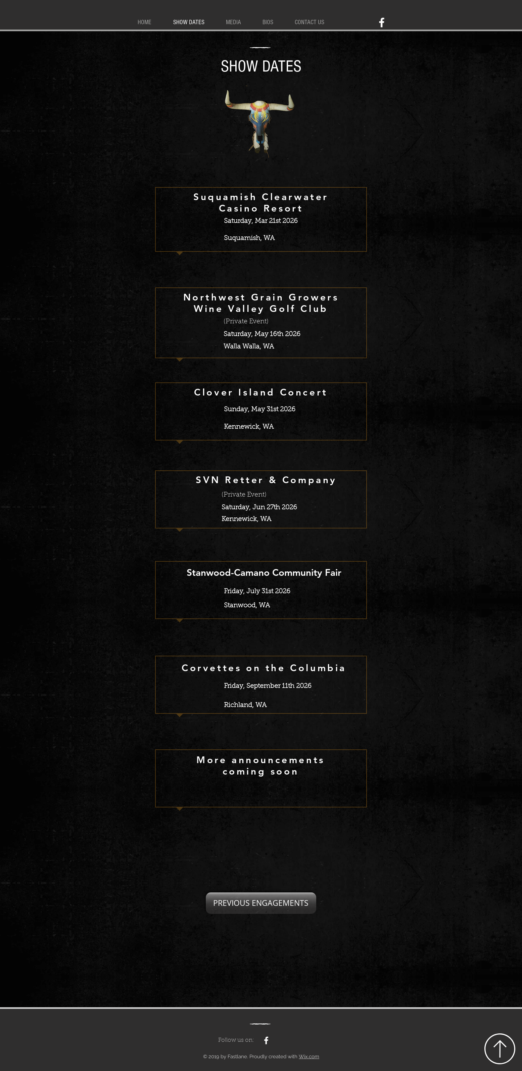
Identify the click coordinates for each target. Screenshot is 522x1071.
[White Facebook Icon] (381, 22)
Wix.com (309, 1057)
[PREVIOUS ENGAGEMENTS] (261, 903)
